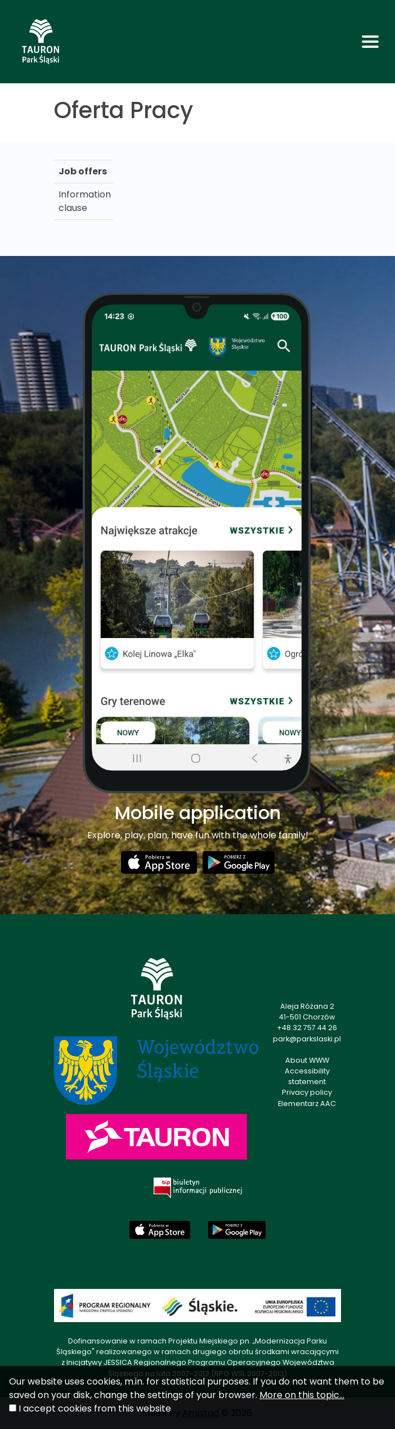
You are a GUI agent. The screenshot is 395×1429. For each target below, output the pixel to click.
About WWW (307, 1060)
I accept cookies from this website (95, 1408)
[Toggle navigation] (370, 41)
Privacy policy (307, 1092)
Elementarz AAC (307, 1103)
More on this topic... (301, 1394)
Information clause (85, 201)
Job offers (83, 171)
